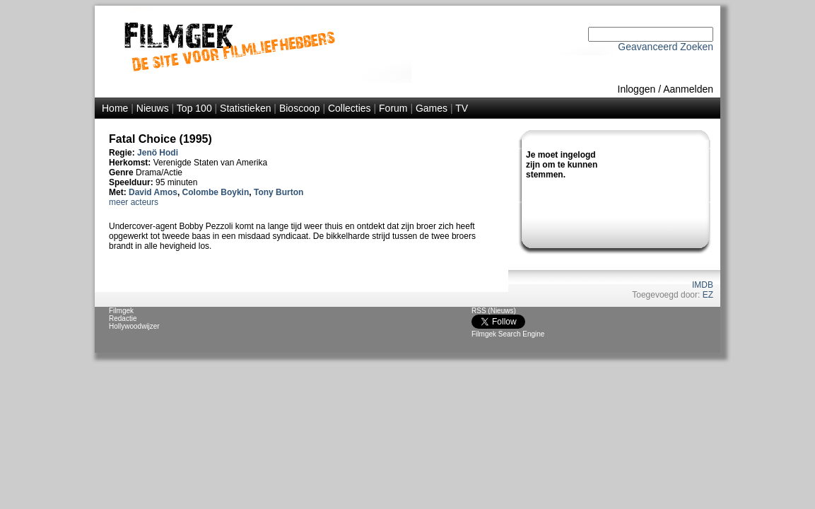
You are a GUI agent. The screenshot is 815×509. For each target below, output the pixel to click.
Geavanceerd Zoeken (665, 46)
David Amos (153, 192)
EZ (708, 295)
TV (461, 108)
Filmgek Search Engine (507, 334)
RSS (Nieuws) (493, 311)
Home (115, 108)
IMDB (702, 285)
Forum (393, 108)
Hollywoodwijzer (134, 326)
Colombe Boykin (216, 192)
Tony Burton (278, 192)
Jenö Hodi (157, 153)
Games (431, 108)
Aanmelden (688, 89)
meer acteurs (133, 202)
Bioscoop (299, 108)
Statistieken (245, 108)
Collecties (349, 108)
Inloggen (637, 89)
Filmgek (121, 311)
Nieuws (152, 108)
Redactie (122, 318)
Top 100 (194, 108)
